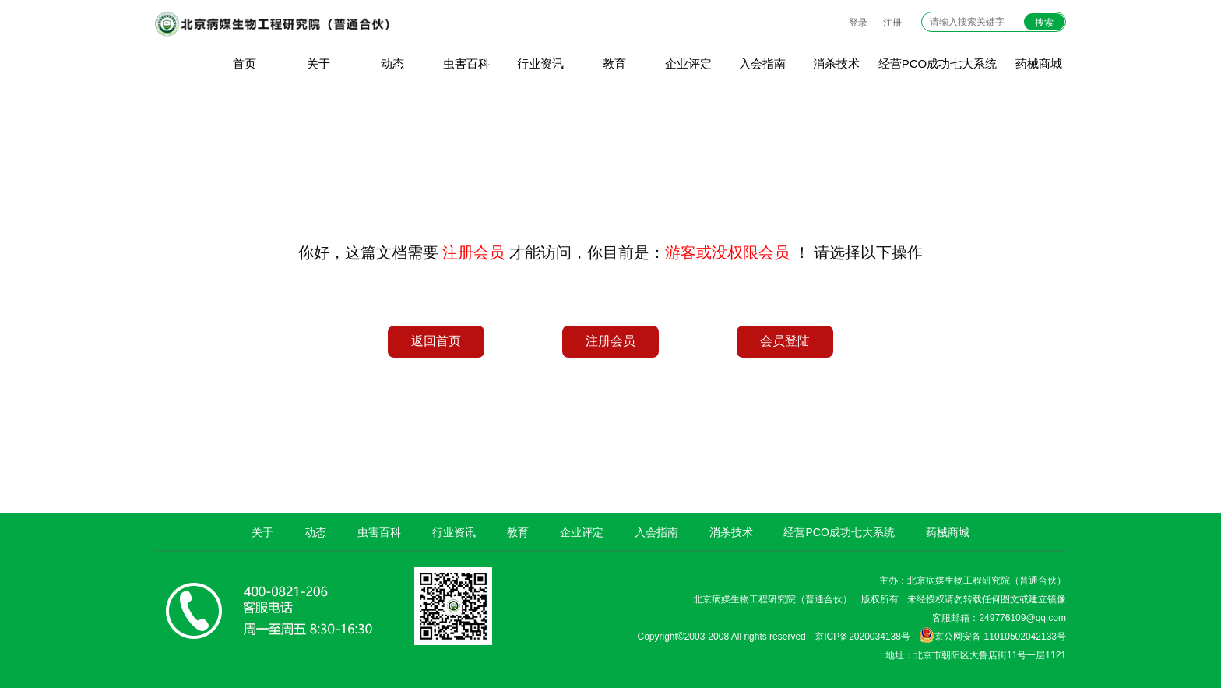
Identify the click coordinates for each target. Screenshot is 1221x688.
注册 (892, 22)
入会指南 (762, 63)
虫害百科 (466, 63)
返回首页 (436, 341)
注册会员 (610, 341)
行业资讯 (540, 63)
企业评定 (688, 63)
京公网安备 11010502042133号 (992, 635)
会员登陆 (785, 341)
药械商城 (1038, 63)
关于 (318, 63)
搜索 (1044, 22)
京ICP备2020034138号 (862, 636)
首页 (244, 63)
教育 (614, 63)
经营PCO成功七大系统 (938, 63)
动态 (392, 63)
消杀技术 (836, 63)
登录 (858, 22)
